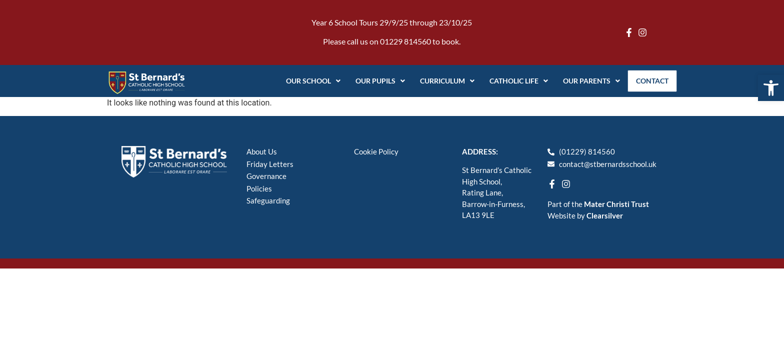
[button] (771, 88)
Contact (650, 80)
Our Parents (587, 80)
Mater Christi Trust (616, 204)
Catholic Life (515, 80)
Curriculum (443, 80)
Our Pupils (376, 80)
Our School (309, 80)
